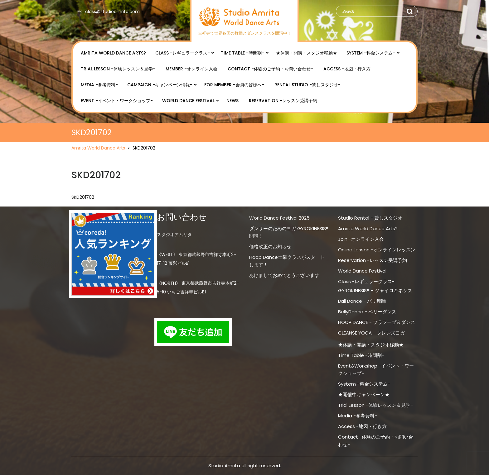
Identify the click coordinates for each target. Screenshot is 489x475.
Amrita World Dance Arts (98, 148)
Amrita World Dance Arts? (113, 53)
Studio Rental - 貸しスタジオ (370, 218)
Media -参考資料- (99, 85)
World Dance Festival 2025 (279, 218)
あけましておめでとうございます (284, 275)
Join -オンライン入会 (361, 239)
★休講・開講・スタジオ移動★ (306, 53)
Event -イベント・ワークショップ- (117, 100)
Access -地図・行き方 (346, 69)
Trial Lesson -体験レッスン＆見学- (118, 69)
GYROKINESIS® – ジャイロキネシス (375, 290)
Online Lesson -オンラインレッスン (376, 249)
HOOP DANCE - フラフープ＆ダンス (376, 322)
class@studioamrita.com (107, 11)
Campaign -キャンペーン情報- (159, 85)
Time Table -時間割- (242, 53)
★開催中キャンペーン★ (364, 394)
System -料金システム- (370, 53)
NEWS (232, 100)
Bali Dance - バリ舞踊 (362, 301)
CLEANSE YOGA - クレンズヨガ (371, 333)
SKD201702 (82, 197)
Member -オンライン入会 (191, 69)
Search (409, 11)
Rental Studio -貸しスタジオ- (307, 85)
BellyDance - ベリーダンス (367, 311)
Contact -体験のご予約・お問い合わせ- (270, 69)
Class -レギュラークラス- (182, 53)
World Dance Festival (188, 100)
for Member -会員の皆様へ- (234, 85)
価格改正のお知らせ (270, 246)
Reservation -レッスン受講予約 (283, 100)
